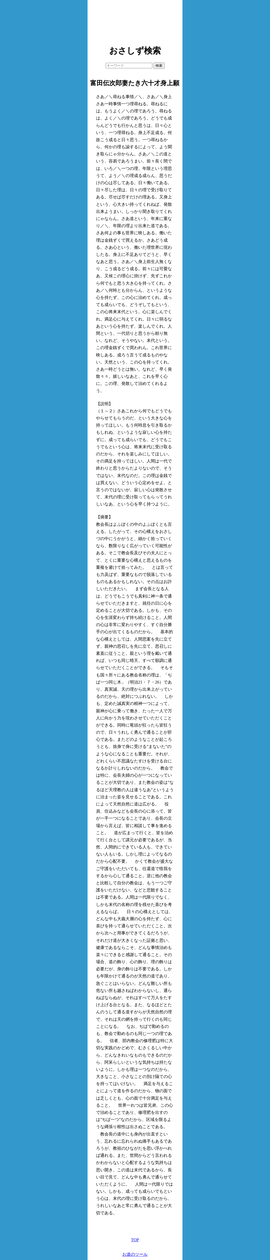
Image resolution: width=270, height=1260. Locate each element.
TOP (135, 1240)
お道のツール (135, 1254)
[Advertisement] (135, 21)
